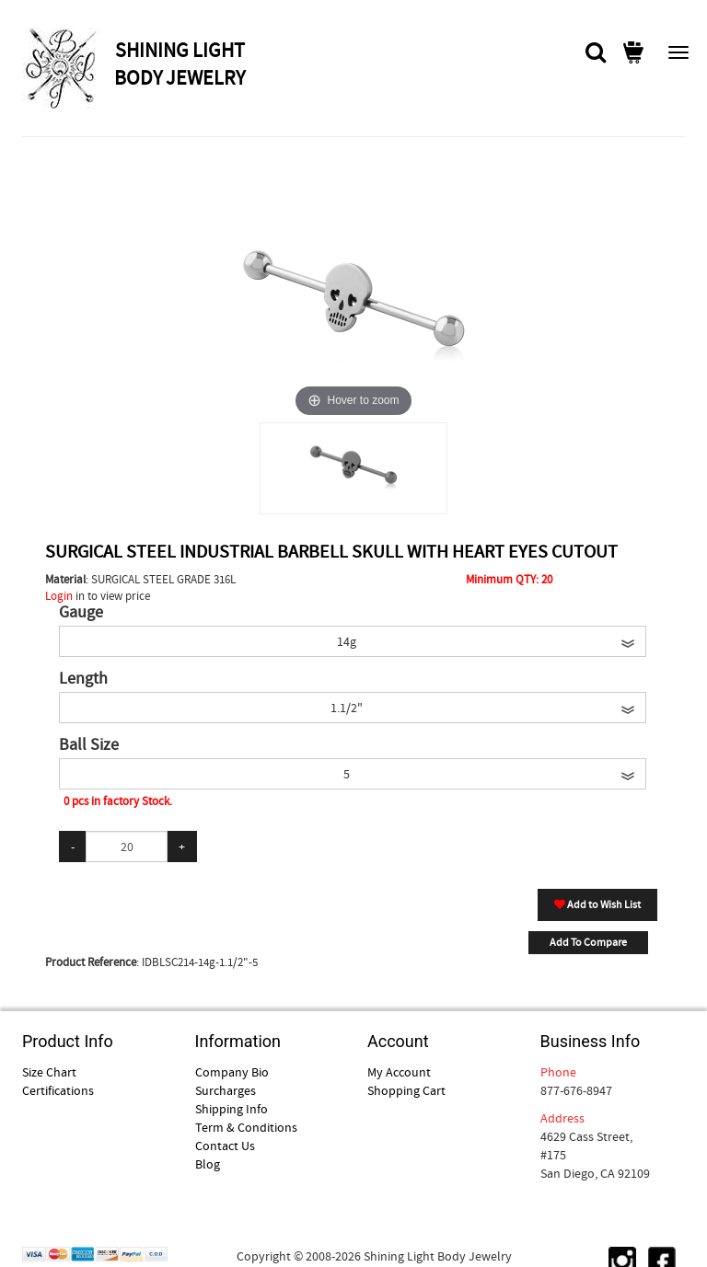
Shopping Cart (406, 1090)
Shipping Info (231, 1108)
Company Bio (232, 1072)
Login (59, 596)
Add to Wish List (597, 904)
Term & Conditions (246, 1127)
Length (83, 679)
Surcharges (225, 1090)
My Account (399, 1072)
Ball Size (89, 745)
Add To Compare (588, 942)
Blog (207, 1164)
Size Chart (49, 1072)
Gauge (81, 613)
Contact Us (225, 1145)
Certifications (58, 1090)
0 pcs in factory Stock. (118, 801)
